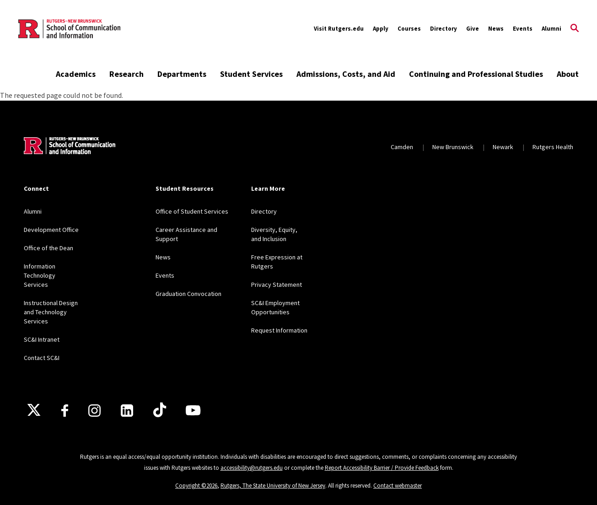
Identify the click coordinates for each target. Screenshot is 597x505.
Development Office (51, 230)
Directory (443, 28)
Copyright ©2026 (196, 485)
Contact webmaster (397, 485)
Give (472, 28)
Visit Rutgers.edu (339, 28)
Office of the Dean (48, 248)
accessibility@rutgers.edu (252, 468)
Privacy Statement (276, 284)
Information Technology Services (39, 275)
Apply (380, 28)
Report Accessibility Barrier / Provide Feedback (382, 468)
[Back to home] (69, 146)
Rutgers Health (552, 147)
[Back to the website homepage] (69, 29)
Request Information (279, 330)
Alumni (551, 28)
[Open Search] (574, 28)
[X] (34, 410)
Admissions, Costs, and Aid (345, 74)
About (568, 74)
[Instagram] (94, 410)
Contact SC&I (41, 358)
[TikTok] (159, 410)
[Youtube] (193, 410)
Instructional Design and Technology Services (51, 312)
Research (126, 74)
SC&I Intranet (41, 339)
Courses (409, 28)
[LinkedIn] (127, 410)
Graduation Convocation (188, 294)
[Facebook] (64, 410)
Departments (181, 74)
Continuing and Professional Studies (476, 74)
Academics (76, 74)
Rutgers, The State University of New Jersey (273, 485)
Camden (402, 147)
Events (522, 28)
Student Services (251, 74)
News (496, 28)
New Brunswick (452, 147)
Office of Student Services (192, 211)
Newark (503, 147)
